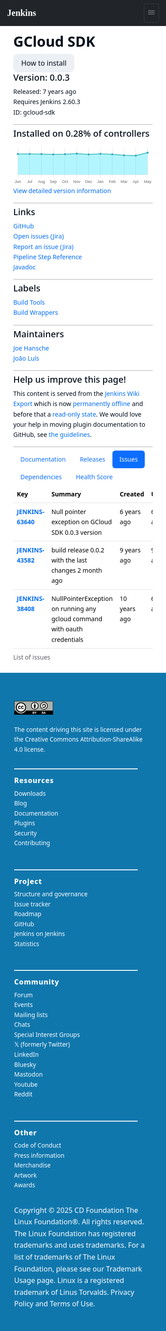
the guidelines (69, 434)
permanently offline (101, 403)
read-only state (74, 414)
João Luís (26, 358)
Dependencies (41, 477)
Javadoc (24, 267)
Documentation (43, 459)
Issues (129, 459)
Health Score (94, 477)
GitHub (23, 226)
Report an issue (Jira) (43, 246)
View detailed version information (62, 190)
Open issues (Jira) (38, 236)
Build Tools (29, 302)
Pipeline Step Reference (47, 257)
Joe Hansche (31, 348)
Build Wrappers (35, 312)
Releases (92, 459)
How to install (43, 63)
